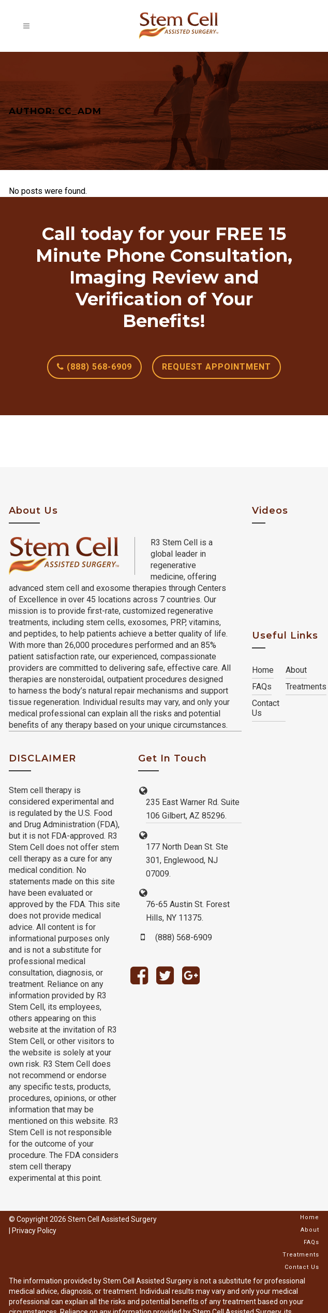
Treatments (306, 686)
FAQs (262, 686)
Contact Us (265, 708)
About (296, 670)
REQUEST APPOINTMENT (216, 367)
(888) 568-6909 (94, 367)
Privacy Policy (34, 1230)
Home (263, 670)
